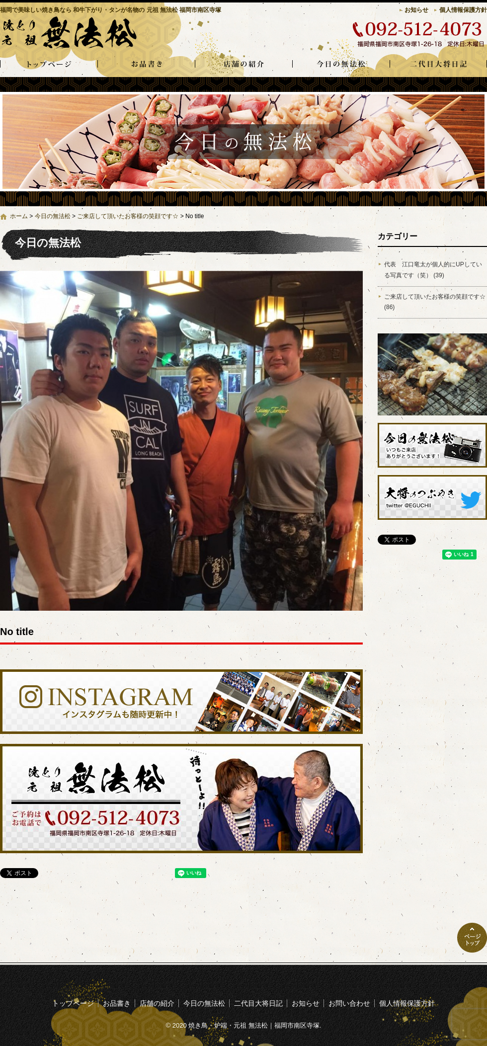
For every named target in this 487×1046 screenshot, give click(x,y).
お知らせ (416, 9)
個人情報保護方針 (463, 9)
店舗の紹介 (243, 64)
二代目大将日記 (438, 64)
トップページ (48, 64)
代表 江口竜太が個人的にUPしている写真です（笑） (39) (433, 270)
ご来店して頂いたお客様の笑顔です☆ (127, 216)
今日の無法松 (341, 64)
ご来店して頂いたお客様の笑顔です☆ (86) (435, 302)
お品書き (146, 64)
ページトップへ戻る (472, 938)
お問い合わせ (349, 1003)
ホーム (19, 216)
